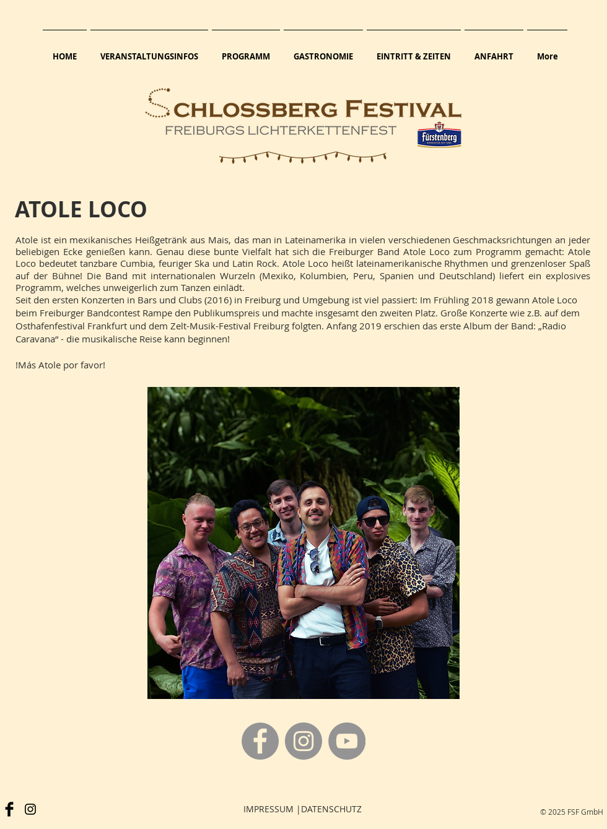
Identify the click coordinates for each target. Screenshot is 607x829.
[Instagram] (303, 741)
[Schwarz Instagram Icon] (30, 809)
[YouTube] (346, 741)
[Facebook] (260, 741)
